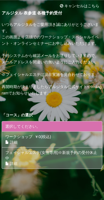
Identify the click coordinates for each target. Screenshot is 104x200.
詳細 (11, 142)
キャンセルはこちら (79, 6)
